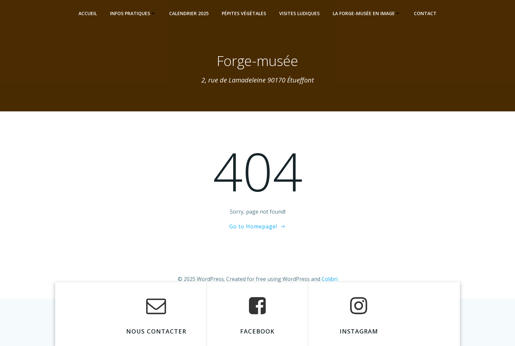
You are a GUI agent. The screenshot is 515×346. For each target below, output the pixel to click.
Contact (425, 13)
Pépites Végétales (244, 13)
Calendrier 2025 (189, 13)
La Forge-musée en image (367, 13)
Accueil (87, 13)
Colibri (330, 279)
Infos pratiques (133, 13)
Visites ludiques (299, 13)
